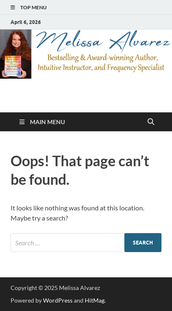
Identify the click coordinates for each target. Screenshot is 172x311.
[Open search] (151, 122)
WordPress (58, 300)
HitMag (95, 300)
